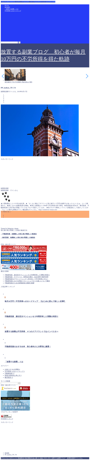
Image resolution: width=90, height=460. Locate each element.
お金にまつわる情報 (12, 369)
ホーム (7, 5)
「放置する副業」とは (11, 9)
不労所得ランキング (7, 419)
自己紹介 (7, 7)
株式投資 (9, 377)
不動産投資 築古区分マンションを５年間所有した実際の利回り (27, 275)
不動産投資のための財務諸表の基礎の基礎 (19, 283)
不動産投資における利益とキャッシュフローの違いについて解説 (27, 281)
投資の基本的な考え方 (13, 375)
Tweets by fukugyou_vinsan (9, 228)
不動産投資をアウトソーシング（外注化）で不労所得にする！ (26, 279)
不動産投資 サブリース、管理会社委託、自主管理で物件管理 (26, 277)
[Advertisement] (45, 26)
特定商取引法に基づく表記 (34, 458)
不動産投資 (9, 373)
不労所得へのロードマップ (13, 11)
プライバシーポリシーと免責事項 (12, 458)
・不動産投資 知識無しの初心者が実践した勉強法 (19, 234)
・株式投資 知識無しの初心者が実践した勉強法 (18, 237)
